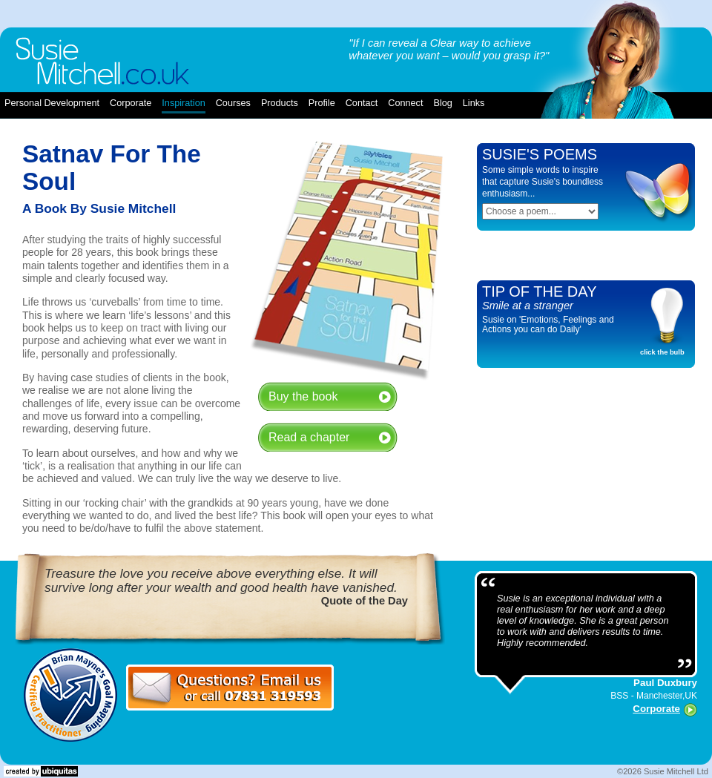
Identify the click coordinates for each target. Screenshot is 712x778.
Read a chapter (308, 437)
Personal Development (51, 103)
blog (442, 103)
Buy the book (302, 396)
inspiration (183, 103)
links (474, 103)
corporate (130, 103)
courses (233, 103)
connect (405, 103)
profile (322, 103)
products (279, 103)
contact (362, 103)
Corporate (656, 708)
